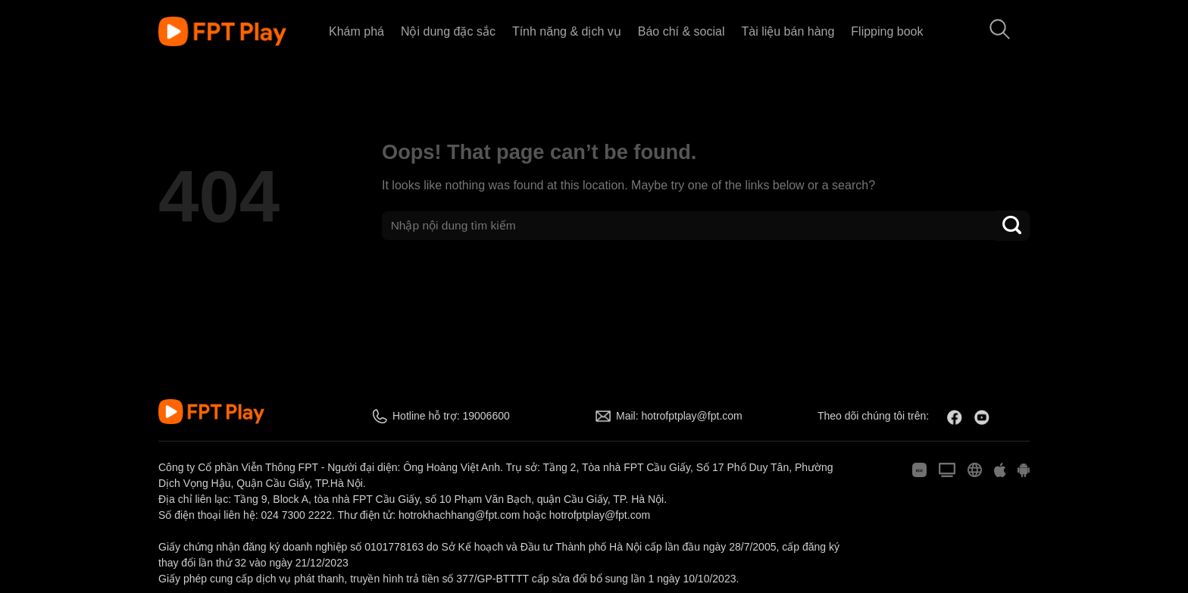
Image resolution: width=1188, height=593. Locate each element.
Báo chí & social (681, 31)
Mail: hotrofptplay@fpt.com (679, 416)
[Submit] (1012, 225)
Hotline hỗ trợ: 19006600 (451, 416)
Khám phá (356, 31)
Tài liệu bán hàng (787, 31)
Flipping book (887, 31)
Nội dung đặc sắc (448, 31)
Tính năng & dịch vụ (566, 31)
